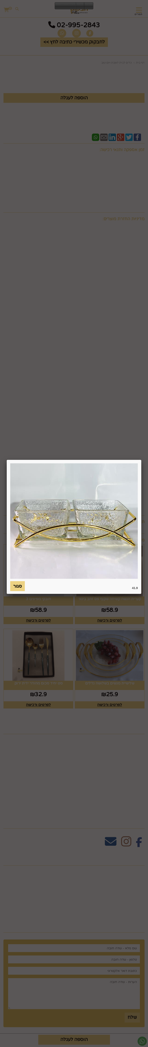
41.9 (135, 588)
